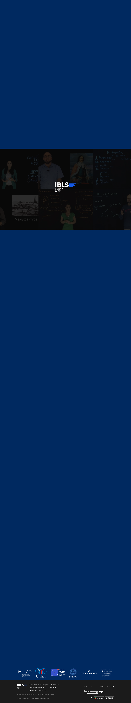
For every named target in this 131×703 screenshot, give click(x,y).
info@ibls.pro (88, 687)
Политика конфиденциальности (41, 698)
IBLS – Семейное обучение (25, 694)
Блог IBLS (53, 687)
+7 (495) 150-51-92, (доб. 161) (105, 687)
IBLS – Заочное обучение (45, 694)
